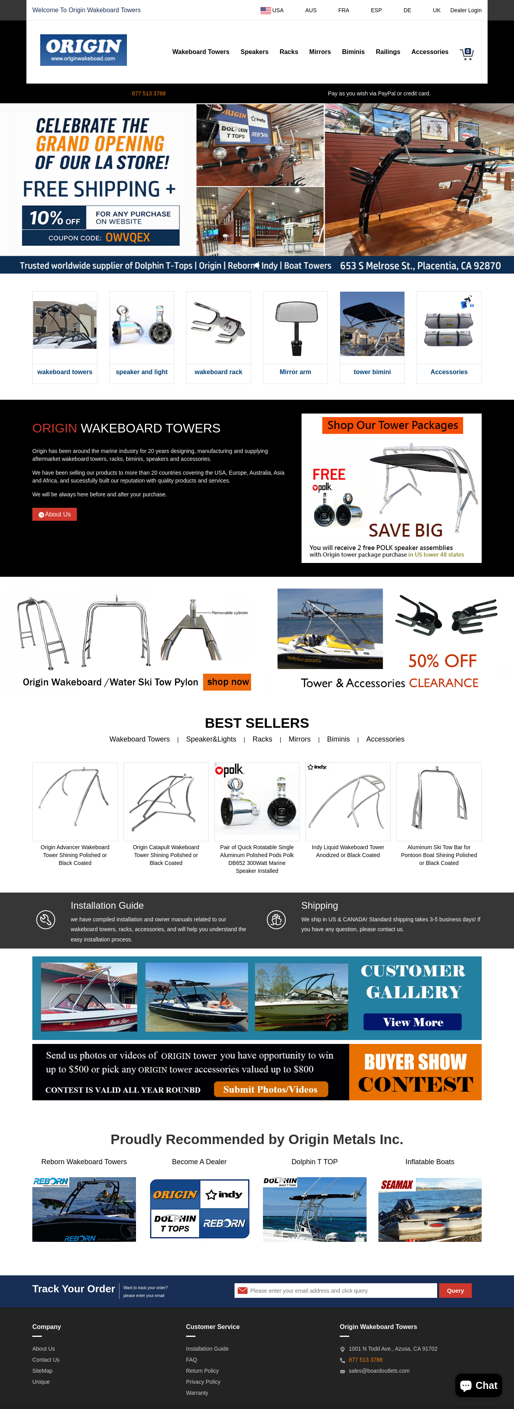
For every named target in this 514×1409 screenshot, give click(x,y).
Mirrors (320, 51)
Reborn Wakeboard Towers (84, 1162)
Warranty (197, 1393)
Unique (41, 1382)
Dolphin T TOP (314, 1162)
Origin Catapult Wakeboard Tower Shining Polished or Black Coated (166, 855)
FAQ (191, 1360)
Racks (288, 51)
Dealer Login (466, 10)
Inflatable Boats (430, 1162)
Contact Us (46, 1360)
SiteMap (42, 1371)
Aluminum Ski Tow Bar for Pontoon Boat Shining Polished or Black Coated (439, 855)
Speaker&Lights (211, 739)
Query (455, 1290)
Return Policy (202, 1371)
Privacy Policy (203, 1382)
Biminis (353, 51)
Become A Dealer (199, 1162)
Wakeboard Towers (114, 10)
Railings (388, 51)
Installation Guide (207, 1349)
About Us (54, 514)
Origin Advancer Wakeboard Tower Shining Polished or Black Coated (75, 855)
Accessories (430, 51)
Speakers (254, 51)
